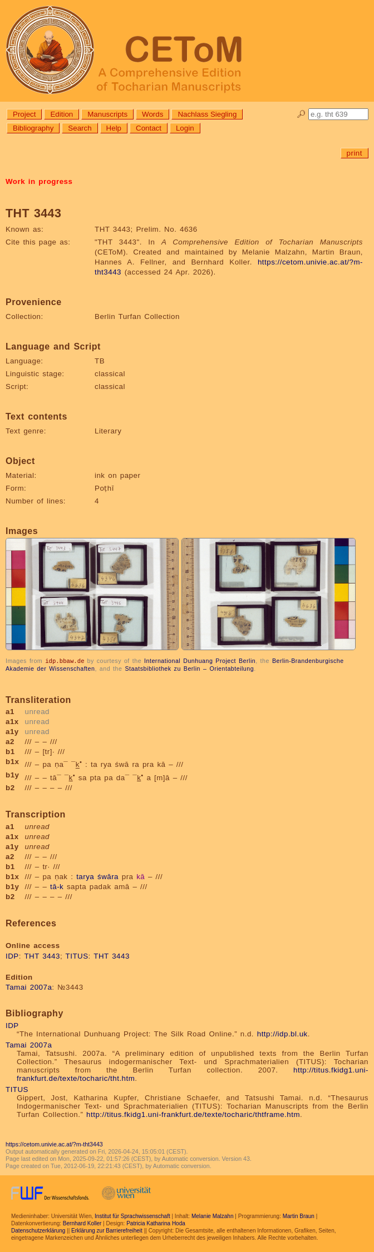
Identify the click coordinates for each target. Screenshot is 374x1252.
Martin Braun (298, 1216)
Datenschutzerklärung (38, 1230)
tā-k (56, 886)
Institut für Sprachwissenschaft (132, 1216)
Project (24, 114)
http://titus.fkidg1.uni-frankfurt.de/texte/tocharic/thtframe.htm (193, 1114)
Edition (61, 114)
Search (79, 128)
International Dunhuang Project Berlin (199, 660)
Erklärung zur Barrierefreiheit (106, 1230)
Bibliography (33, 128)
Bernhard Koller (82, 1223)
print (354, 153)
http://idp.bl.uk (282, 1033)
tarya (85, 876)
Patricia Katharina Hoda (155, 1223)
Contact (148, 128)
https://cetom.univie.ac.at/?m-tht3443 (54, 1143)
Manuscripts (107, 114)
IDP (12, 955)
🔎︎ (301, 114)
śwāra (108, 876)
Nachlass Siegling (207, 114)
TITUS (77, 955)
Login (185, 128)
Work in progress (39, 181)
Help (113, 128)
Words (152, 114)
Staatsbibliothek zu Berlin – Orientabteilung (189, 668)
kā (140, 876)
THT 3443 (42, 955)
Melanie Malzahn (212, 1216)
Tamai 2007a (29, 986)
